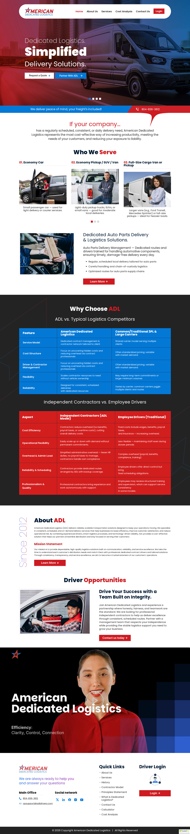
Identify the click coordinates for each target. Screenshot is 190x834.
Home (79, 11)
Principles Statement (114, 792)
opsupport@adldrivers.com (38, 803)
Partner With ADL (68, 75)
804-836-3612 (151, 109)
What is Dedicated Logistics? (112, 798)
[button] (91, 222)
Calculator (107, 809)
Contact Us (143, 11)
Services (106, 11)
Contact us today (113, 638)
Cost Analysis (123, 11)
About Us (92, 11)
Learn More (97, 281)
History (105, 782)
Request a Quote (38, 75)
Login (159, 11)
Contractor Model (112, 787)
